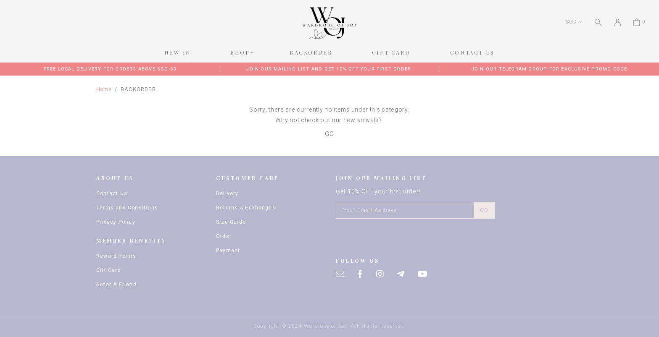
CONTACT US (472, 52)
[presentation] (400, 237)
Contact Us (111, 193)
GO (329, 134)
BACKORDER (311, 52)
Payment (228, 250)
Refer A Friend (116, 284)
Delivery (227, 193)
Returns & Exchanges (246, 208)
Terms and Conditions (127, 208)
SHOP (240, 52)
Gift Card (108, 270)
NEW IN (177, 52)
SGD (571, 22)
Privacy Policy (115, 222)
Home (103, 89)
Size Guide (231, 222)
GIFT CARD (391, 52)
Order (224, 236)
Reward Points (116, 256)
